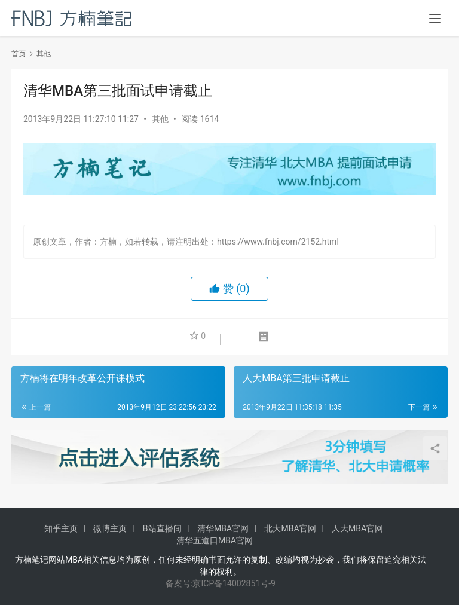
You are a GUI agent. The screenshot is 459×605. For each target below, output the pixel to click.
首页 (18, 54)
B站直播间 (162, 528)
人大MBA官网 (357, 528)
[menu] (435, 19)
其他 (160, 119)
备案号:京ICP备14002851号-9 (221, 583)
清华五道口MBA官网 (214, 540)
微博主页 (110, 528)
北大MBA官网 (290, 528)
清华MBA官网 (223, 528)
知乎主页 (61, 528)
